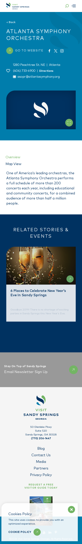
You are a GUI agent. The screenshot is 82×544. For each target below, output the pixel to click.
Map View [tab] (13, 164)
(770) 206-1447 (41, 438)
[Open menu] (74, 6)
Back (11, 22)
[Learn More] (24, 532)
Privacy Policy (41, 475)
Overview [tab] (13, 157)
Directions (46, 70)
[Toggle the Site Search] (67, 6)
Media (41, 462)
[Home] (17, 6)
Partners (41, 468)
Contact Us (40, 455)
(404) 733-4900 (24, 70)
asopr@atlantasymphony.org (38, 76)
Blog (41, 448)
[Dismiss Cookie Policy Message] (71, 509)
